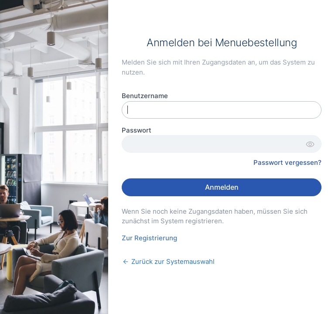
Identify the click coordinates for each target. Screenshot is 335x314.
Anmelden (222, 187)
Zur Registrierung (149, 238)
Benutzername (145, 96)
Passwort (136, 130)
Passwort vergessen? (287, 162)
